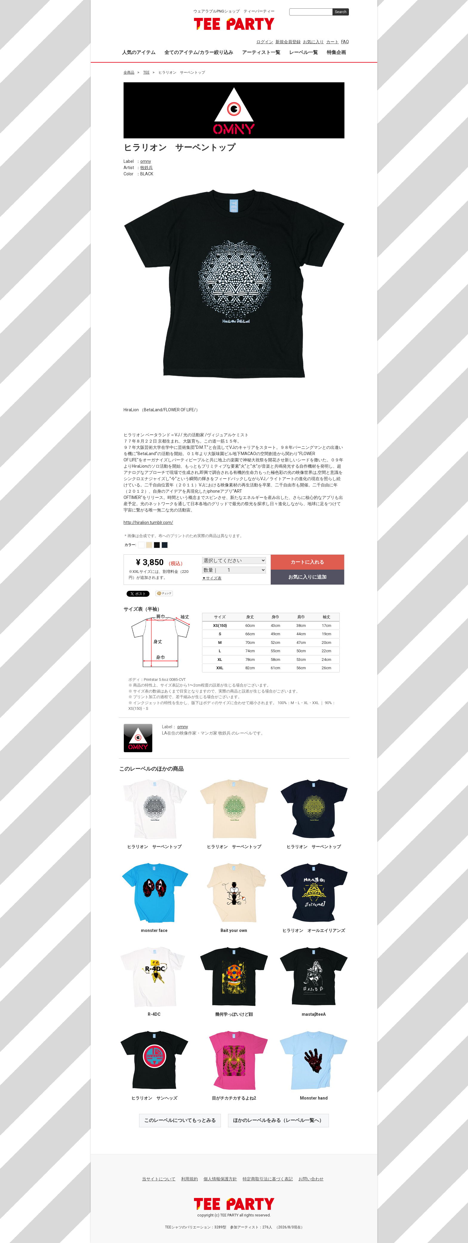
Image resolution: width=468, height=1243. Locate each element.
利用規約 (189, 1178)
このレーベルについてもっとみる (180, 1120)
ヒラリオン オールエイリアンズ (313, 930)
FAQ (345, 41)
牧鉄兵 (146, 167)
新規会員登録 (288, 41)
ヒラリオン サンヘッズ (154, 1098)
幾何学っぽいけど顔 (234, 1014)
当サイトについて (159, 1178)
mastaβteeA (314, 1014)
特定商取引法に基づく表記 (268, 1178)
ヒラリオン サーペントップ (154, 846)
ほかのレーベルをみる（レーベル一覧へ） (278, 1120)
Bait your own (234, 930)
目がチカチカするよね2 (234, 1098)
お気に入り (313, 41)
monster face (154, 930)
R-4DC (154, 1014)
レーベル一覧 (303, 52)
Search (341, 12)
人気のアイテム (139, 52)
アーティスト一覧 (261, 52)
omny (145, 161)
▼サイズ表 (211, 578)
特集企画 (336, 52)
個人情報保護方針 (220, 1178)
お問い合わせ (311, 1178)
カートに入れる (307, 562)
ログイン (264, 41)
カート (332, 41)
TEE (146, 72)
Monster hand (314, 1098)
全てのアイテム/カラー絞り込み (198, 52)
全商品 (129, 72)
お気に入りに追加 (307, 577)
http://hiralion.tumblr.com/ (148, 522)
